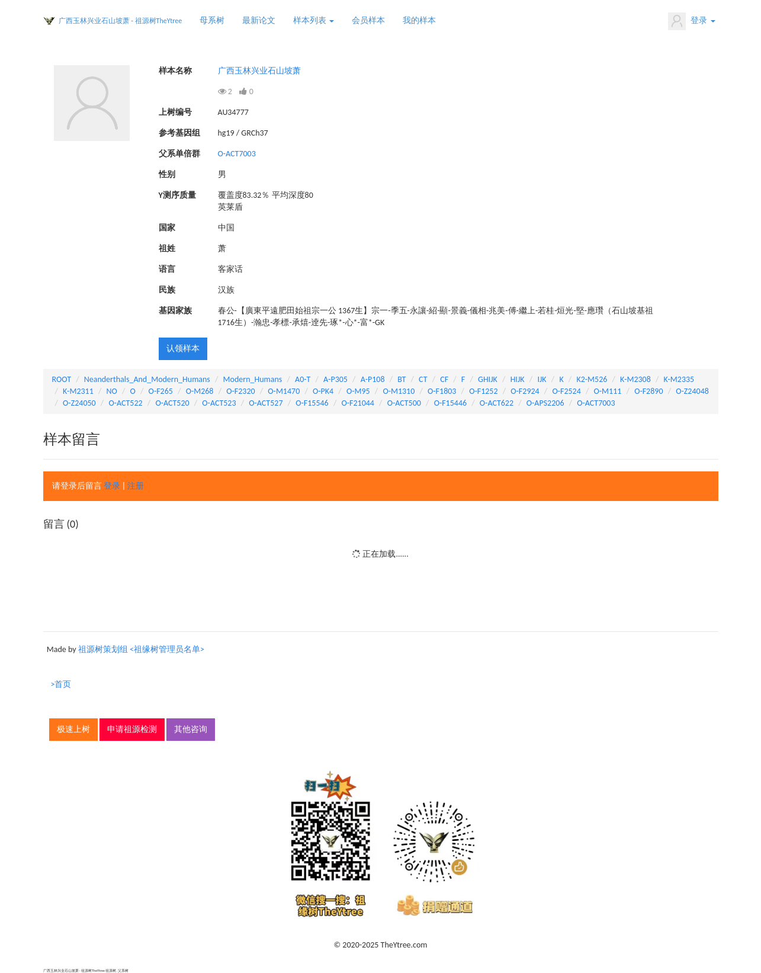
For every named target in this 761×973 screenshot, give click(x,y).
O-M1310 (399, 391)
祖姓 (167, 248)
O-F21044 (357, 403)
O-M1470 (284, 391)
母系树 (212, 20)
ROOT (61, 379)
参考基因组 (179, 133)
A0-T (302, 379)
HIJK (517, 379)
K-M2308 (635, 379)
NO (112, 391)
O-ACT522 (125, 403)
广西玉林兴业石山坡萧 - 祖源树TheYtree (120, 21)
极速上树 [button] (73, 729)
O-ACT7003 (237, 154)
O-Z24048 (692, 391)
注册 (135, 486)
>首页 (61, 684)
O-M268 (200, 391)
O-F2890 (648, 391)
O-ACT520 (172, 403)
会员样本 (368, 20)
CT (423, 379)
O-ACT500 (404, 403)
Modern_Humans (252, 379)
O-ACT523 (219, 403)
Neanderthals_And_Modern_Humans (147, 379)
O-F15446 (450, 403)
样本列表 (313, 20)
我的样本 (419, 20)
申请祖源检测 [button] (132, 729)
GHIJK (487, 379)
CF (444, 379)
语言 (167, 269)
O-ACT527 (265, 403)
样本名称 (175, 71)
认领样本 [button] (183, 348)
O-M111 (608, 391)
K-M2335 (679, 379)
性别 (167, 174)
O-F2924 (524, 391)
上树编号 (175, 112)
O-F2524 (566, 391)
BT (401, 379)
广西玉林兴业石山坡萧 (259, 71)
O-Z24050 (79, 403)
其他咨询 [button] (190, 729)
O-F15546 (312, 403)
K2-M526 (591, 379)
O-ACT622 (496, 403)
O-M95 (358, 391)
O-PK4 (323, 391)
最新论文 (258, 20)
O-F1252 (483, 391)
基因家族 (175, 311)
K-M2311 (78, 391)
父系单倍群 (179, 154)
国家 (167, 228)
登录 (691, 21)
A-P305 (335, 379)
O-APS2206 (545, 403)
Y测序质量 (177, 195)
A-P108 (373, 379)
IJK (541, 379)
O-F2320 (240, 391)
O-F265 (161, 391)
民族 (167, 290)
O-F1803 (442, 391)
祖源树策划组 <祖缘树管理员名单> (141, 649)
